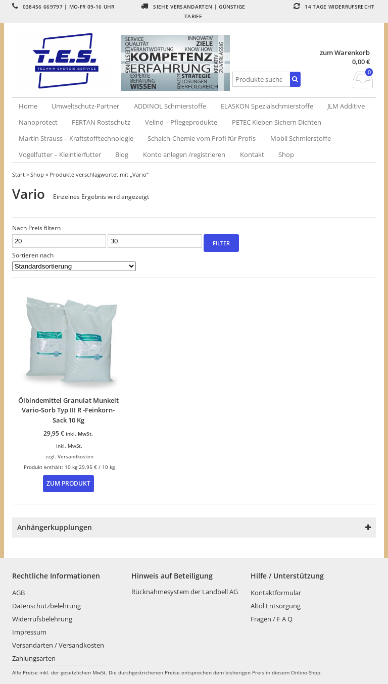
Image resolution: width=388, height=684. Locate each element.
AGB (18, 592)
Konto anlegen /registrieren (184, 154)
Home (28, 106)
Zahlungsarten (34, 658)
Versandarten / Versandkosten (58, 645)
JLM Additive (346, 106)
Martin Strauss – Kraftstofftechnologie (76, 138)
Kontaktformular (276, 592)
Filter (221, 243)
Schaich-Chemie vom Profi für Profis (202, 138)
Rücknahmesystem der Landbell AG (184, 591)
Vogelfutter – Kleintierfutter (60, 154)
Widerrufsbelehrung (42, 618)
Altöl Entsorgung (276, 605)
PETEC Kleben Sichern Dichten (276, 122)
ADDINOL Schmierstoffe (170, 106)
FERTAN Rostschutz (101, 122)
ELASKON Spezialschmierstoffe (267, 106)
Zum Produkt (68, 483)
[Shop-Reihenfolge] (74, 266)
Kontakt (252, 154)
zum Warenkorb (345, 52)
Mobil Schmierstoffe (300, 138)
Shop (286, 154)
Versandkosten (75, 456)
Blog (121, 154)
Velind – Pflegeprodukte (181, 122)
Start (18, 174)
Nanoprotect (38, 122)
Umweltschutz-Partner (85, 106)
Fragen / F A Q (272, 618)
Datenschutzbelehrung (46, 605)
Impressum (29, 632)
